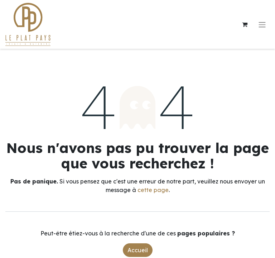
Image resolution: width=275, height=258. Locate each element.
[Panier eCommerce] (244, 24)
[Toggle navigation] (262, 24)
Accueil (137, 250)
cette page (153, 190)
